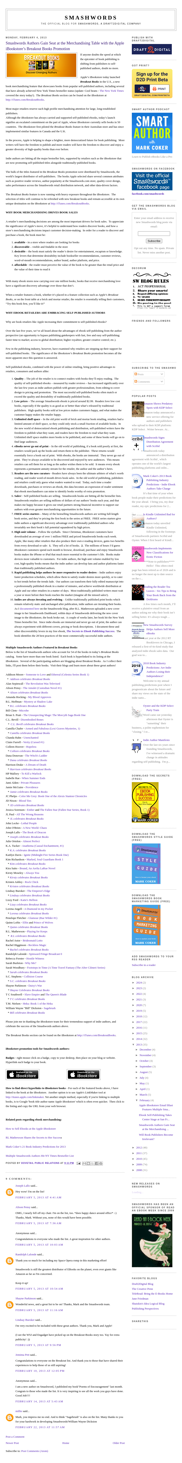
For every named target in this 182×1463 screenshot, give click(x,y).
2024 (139, 982)
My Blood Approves (39, 697)
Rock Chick (31, 882)
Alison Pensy (22, 1207)
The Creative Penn (142, 1288)
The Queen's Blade (55, 994)
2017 (139, 1022)
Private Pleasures (30, 782)
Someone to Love (36, 674)
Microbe (24, 710)
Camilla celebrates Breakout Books (30, 733)
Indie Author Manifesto (156, 740)
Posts (139, 374)
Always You (32, 872)
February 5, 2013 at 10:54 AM (39, 1288)
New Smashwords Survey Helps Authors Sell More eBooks (159, 629)
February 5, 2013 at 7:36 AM (38, 1223)
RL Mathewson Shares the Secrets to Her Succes (33, 1137)
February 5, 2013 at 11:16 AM (39, 1310)
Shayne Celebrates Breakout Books (30, 990)
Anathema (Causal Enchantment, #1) (43, 845)
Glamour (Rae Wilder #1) (42, 918)
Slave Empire (32, 994)
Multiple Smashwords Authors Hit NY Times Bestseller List (40, 1155)
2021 (139, 999)
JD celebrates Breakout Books (27, 805)
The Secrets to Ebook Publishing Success (90, 631)
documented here (29, 608)
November (146, 1055)
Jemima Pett (22, 1354)
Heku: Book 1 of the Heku (38, 1003)
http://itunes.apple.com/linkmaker (25, 1097)
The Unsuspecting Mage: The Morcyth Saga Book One (54, 715)
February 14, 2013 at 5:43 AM (39, 1401)
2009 (139, 1164)
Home (65, 1443)
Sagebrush (50, 1008)
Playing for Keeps (37, 931)
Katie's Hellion (29, 900)
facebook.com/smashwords (148, 193)
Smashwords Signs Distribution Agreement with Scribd (158, 442)
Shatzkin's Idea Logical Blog (148, 1303)
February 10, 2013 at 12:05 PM (40, 1370)
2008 (139, 1170)
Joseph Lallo (22, 1185)
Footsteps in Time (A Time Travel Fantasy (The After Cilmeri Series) (66, 967)
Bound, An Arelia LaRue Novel (37, 868)
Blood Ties (25, 800)
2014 (139, 1039)
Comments (142, 381)
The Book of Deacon (34, 832)
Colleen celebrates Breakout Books (30, 751)
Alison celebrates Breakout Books (29, 692)
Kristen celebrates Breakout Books (29, 886)
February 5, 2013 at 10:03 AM (39, 1244)
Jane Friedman (140, 1298)
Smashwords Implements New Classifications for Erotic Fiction (158, 552)
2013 (139, 1044)
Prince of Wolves (43, 922)
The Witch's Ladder (36, 755)
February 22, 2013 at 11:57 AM (40, 1427)
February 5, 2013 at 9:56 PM (38, 1345)
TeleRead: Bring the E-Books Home (152, 1293)
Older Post (119, 1443)
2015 (139, 1033)
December (146, 1049)
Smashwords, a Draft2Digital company (109, 24)
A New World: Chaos (35, 827)
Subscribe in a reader (144, 965)
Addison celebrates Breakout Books (30, 679)
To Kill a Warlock (31, 773)
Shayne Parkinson (25, 1298)
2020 (139, 1005)
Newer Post (12, 1443)
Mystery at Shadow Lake (38, 701)
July (142, 1077)
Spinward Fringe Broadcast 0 (45, 954)
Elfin (25, 922)
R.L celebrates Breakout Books (28, 936)
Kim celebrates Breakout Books (28, 863)
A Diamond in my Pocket (38, 908)
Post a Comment (15, 1436)
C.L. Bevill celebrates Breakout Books (32, 724)
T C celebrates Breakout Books (27, 999)
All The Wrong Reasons (29, 814)
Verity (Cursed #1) (33, 742)
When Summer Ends (33, 778)
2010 (139, 1158)
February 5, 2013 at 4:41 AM (38, 1197)
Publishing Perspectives (145, 1308)
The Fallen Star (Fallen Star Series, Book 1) (64, 809)
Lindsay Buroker (25, 1319)
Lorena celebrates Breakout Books (29, 913)
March (144, 1094)
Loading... (137, 1192)
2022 (139, 993)
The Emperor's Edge (38, 890)
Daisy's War (35, 985)
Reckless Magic (37, 945)
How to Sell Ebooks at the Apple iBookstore (31, 1128)
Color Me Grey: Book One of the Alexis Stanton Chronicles (53, 796)
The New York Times (112, 90)
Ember (31, 809)
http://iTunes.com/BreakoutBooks (25, 99)
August (144, 1072)
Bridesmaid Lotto (33, 940)
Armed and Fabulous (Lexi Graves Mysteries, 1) (52, 728)
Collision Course (33, 976)
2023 (139, 988)
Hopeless (31, 746)
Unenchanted (30, 737)
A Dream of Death (35, 764)
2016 (139, 1027)
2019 (139, 1010)
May (143, 1083)
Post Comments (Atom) (34, 1451)
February (145, 1100)
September (146, 1066)
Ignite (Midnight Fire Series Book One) (46, 854)
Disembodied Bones (32, 719)
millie (18, 1411)
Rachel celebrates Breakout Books (29, 949)
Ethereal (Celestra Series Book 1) (70, 674)
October (144, 1060)
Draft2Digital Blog (142, 1283)
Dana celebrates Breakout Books (28, 760)
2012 (139, 1147)
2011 (139, 1153)
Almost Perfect (31, 841)
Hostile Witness (35, 958)
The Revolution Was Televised (42, 683)
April (143, 1089)
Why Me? (30, 963)
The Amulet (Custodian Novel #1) (42, 688)
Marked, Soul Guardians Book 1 (45, 859)
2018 (139, 1016)
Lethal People (29, 823)
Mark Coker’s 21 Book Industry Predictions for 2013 (36, 1146)
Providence (32, 787)
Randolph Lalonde (25, 1254)
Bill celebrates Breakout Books (27, 1012)
